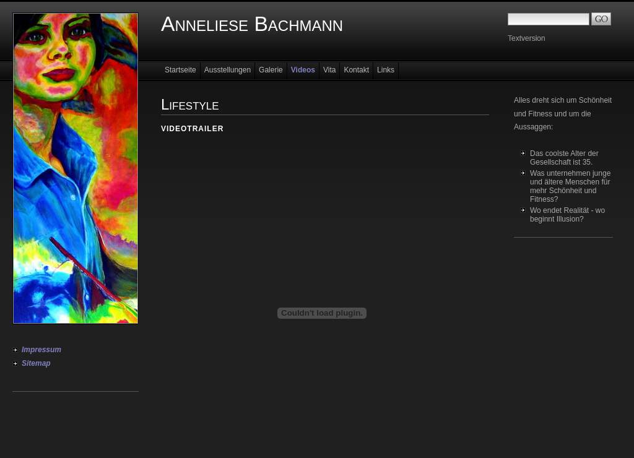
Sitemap (36, 363)
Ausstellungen (227, 70)
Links (385, 70)
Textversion (526, 38)
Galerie (271, 70)
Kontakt (356, 70)
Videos (303, 70)
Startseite (180, 70)
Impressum (41, 349)
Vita (329, 70)
